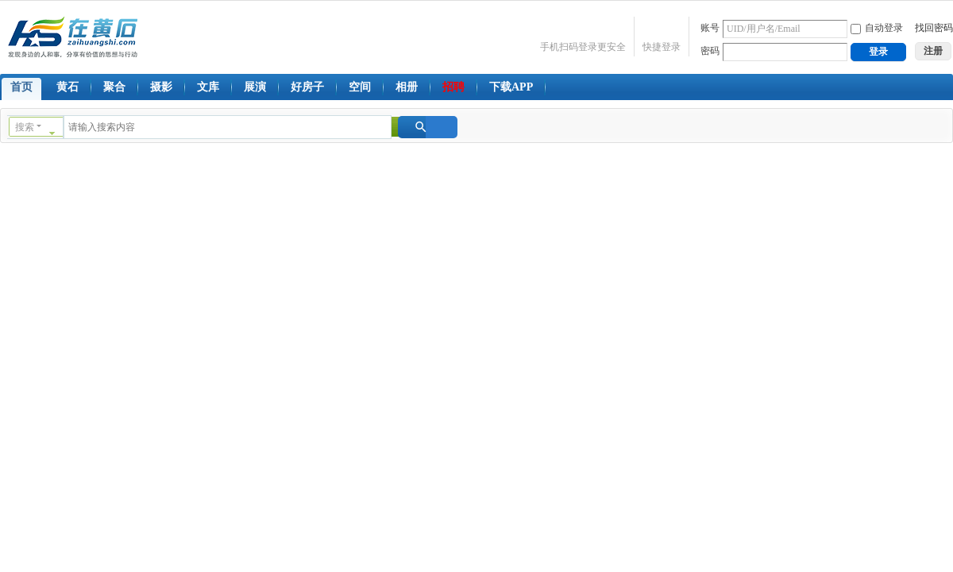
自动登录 (877, 27)
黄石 (67, 87)
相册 (406, 87)
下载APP (511, 87)
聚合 (114, 87)
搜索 (24, 127)
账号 (710, 27)
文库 (208, 87)
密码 (710, 50)
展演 (255, 87)
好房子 (307, 87)
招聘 (453, 87)
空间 (360, 87)
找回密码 (934, 27)
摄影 (161, 87)
